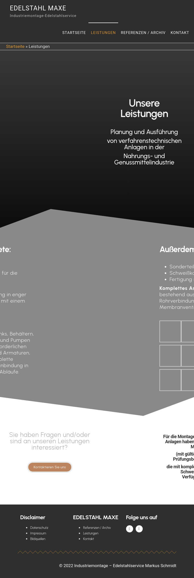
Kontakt (180, 32)
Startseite (74, 32)
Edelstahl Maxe (38, 8)
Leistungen (103, 32)
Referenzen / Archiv (143, 32)
